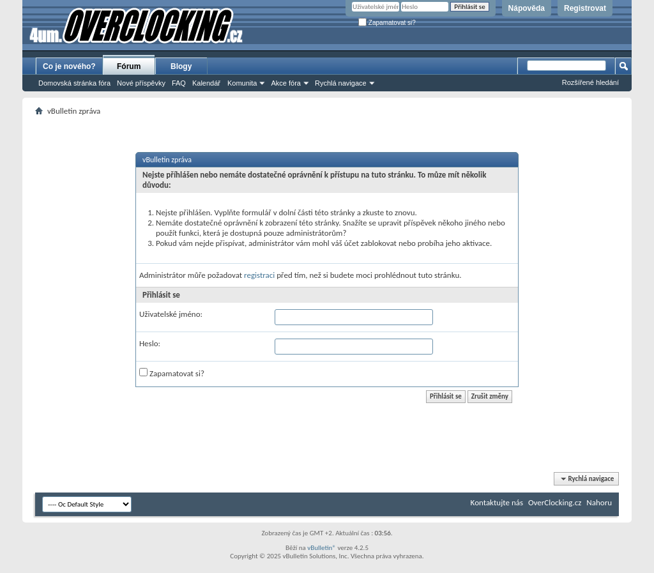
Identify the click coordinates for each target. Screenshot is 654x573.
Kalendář (206, 83)
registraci (259, 275)
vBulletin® (321, 548)
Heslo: (149, 343)
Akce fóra (285, 83)
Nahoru (599, 502)
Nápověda (526, 8)
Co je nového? (69, 66)
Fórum (129, 66)
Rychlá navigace (341, 83)
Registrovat (585, 8)
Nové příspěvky (141, 83)
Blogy (181, 66)
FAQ (179, 83)
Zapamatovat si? (387, 22)
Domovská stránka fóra (74, 83)
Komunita (242, 83)
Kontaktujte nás (497, 502)
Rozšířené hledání (590, 82)
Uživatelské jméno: (170, 314)
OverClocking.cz (554, 502)
